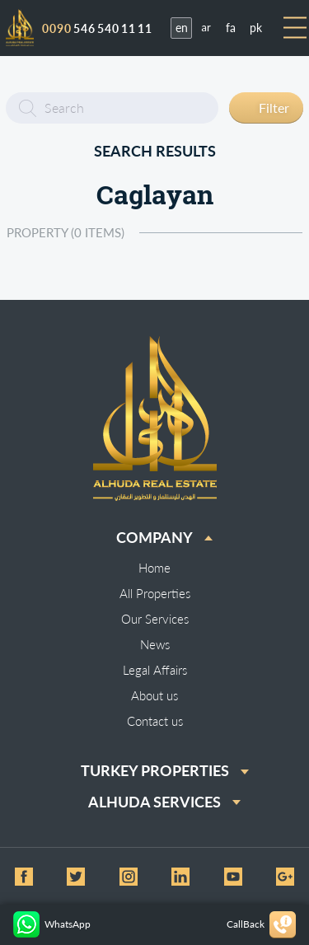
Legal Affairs (155, 669)
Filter (274, 107)
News (155, 644)
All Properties (154, 593)
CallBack (261, 924)
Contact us (155, 720)
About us (154, 695)
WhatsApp (52, 924)
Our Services (155, 618)
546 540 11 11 (97, 28)
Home (154, 567)
